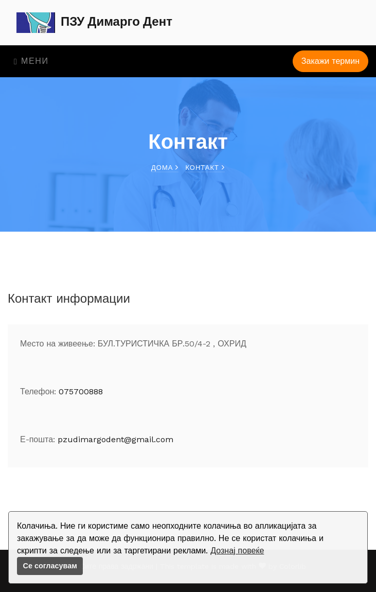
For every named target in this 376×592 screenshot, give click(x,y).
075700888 (81, 391)
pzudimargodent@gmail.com (115, 439)
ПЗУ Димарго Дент (94, 22)
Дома (164, 167)
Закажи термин (330, 61)
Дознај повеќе (237, 550)
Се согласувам (50, 566)
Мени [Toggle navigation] (31, 61)
